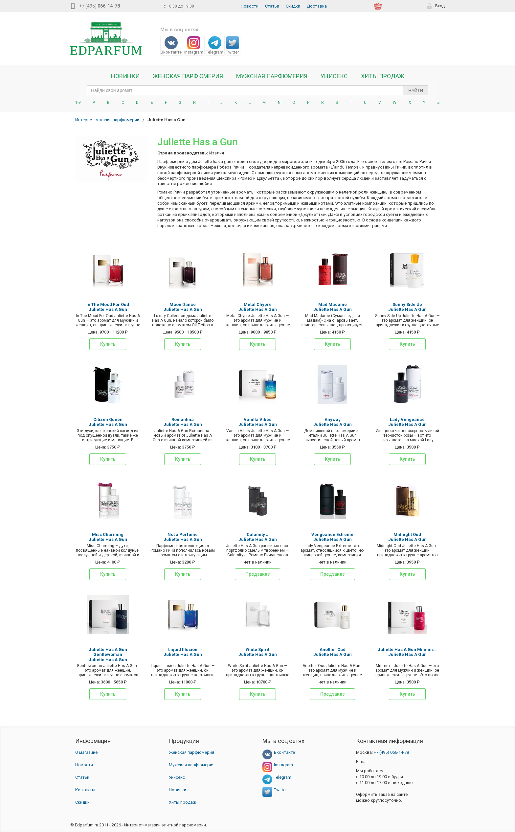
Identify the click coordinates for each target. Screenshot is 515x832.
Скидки (293, 6)
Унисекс (334, 76)
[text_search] (257, 90)
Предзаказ (257, 574)
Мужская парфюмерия (271, 76)
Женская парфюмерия (191, 752)
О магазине (86, 752)
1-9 (78, 102)
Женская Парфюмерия (188, 76)
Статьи (272, 6)
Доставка (317, 6)
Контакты (85, 789)
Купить (108, 344)
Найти (415, 90)
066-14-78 (391, 752)
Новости (249, 6)
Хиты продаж (382, 76)
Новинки (125, 76)
